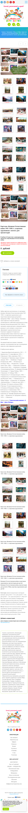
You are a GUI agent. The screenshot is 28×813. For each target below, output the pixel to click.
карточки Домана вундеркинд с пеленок (11, 610)
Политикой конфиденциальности (9, 806)
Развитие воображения (12, 602)
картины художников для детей (15, 608)
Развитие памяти (20, 604)
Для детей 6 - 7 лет (6, 596)
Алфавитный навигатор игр (14, 784)
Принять (6, 809)
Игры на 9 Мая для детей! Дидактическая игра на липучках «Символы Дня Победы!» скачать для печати (20, 44)
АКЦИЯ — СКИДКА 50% (14, 766)
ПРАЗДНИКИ (14, 771)
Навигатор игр (14, 739)
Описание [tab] (8, 305)
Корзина (18, 24)
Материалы (14, 773)
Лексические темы (14, 768)
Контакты (14, 748)
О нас (14, 752)
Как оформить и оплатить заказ (14, 294)
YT (14, 2)
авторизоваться (5, 622)
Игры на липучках (14, 775)
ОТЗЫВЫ (14, 750)
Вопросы (14, 744)
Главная (3, 32)
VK (5, 2)
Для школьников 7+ (16, 596)
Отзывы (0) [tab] (19, 305)
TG (2, 2)
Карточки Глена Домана (9, 598)
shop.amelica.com (14, 794)
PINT (11, 2)
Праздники (9, 32)
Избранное (14, 24)
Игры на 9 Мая (17, 32)
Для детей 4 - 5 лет (11, 594)
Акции (14, 746)
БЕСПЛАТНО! (14, 762)
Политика (14, 755)
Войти (9, 24)
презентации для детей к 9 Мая (12, 614)
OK (8, 2)
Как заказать (14, 737)
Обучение (14, 779)
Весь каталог (14, 759)
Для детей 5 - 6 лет (21, 594)
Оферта (14, 742)
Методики (14, 781)
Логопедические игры (14, 777)
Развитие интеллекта (10, 604)
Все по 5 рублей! (14, 764)
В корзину (8, 253)
